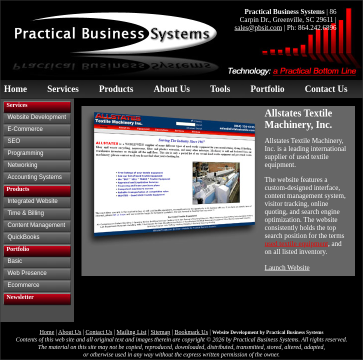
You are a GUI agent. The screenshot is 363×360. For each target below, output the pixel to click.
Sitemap (160, 332)
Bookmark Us (191, 332)
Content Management (36, 225)
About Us (172, 89)
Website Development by (268, 332)
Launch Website (287, 268)
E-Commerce (25, 129)
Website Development (37, 117)
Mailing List (131, 332)
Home (15, 89)
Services (62, 89)
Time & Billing (26, 213)
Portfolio (267, 89)
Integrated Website (33, 201)
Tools (220, 89)
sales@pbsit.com (258, 28)
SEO (14, 141)
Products (116, 89)
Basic (15, 261)
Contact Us (326, 89)
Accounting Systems (35, 177)
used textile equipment (296, 244)
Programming (26, 153)
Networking (23, 165)
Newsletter (20, 297)
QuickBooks (24, 237)
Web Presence (27, 273)
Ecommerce (24, 285)
